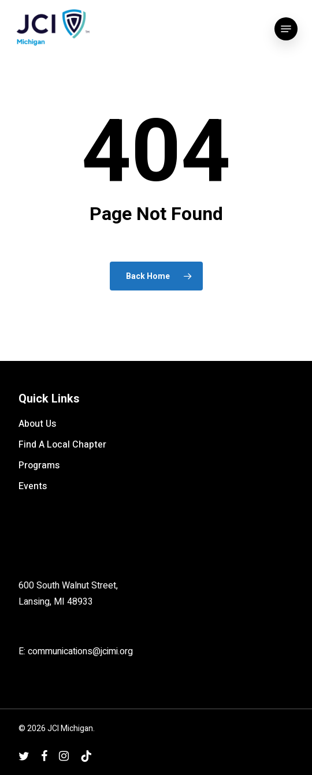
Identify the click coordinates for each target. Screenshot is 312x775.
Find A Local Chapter (62, 445)
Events (32, 486)
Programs (39, 465)
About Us (37, 424)
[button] (286, 29)
